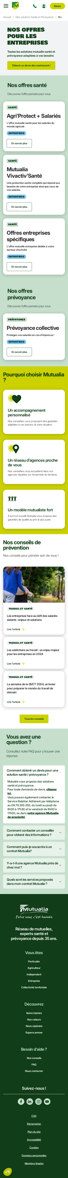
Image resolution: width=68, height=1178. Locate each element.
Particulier (34, 961)
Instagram (38, 1101)
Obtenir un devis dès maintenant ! (31, 65)
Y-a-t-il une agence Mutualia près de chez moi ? (32, 865)
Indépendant (34, 974)
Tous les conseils (34, 718)
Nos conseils (34, 1057)
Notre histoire (34, 1013)
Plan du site (34, 1131)
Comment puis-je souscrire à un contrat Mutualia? (29, 849)
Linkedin (29, 1101)
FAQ (34, 1064)
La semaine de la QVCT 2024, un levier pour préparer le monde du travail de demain (31, 688)
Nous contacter (34, 1070)
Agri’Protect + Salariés (34, 116)
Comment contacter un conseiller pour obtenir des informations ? (30, 832)
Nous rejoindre (34, 1025)
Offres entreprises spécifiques (28, 235)
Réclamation (34, 1123)
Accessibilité (34, 1139)
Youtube (47, 1101)
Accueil (7, 17)
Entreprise (34, 980)
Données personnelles (34, 1155)
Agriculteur (34, 967)
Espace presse (34, 1032)
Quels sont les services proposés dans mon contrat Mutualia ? (30, 882)
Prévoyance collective (33, 328)
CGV (34, 1115)
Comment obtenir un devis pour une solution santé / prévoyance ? (32, 772)
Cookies (33, 1147)
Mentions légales (34, 1163)
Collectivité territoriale (34, 987)
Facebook (21, 1101)
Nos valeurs (34, 1019)
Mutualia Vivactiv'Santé (24, 172)
